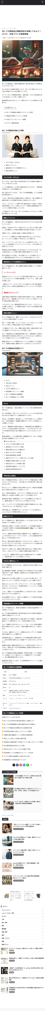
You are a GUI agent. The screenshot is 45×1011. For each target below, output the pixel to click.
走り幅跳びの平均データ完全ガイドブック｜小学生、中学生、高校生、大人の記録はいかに (28, 790)
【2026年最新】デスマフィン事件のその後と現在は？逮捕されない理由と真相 (28, 777)
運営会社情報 (30, 1006)
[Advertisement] (22, 15)
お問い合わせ (37, 1006)
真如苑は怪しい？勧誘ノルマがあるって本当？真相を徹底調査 (26, 961)
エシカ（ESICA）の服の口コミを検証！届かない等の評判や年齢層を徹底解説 (28, 803)
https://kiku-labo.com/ (14, 708)
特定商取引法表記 (23, 1006)
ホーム (6, 1006)
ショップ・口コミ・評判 (8, 816)
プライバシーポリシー (14, 1006)
